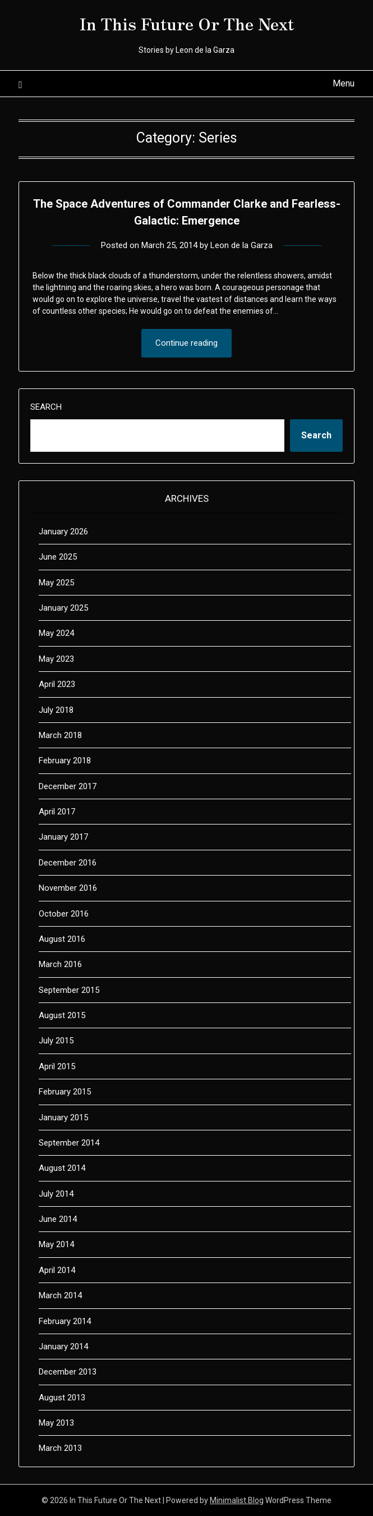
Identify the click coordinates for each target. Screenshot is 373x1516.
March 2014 (60, 1295)
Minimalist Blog (237, 1500)
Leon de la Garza (241, 245)
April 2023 (57, 684)
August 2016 (62, 939)
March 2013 (60, 1448)
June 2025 (58, 557)
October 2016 (64, 914)
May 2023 (56, 659)
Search (46, 407)
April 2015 (57, 1066)
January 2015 (63, 1117)
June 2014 (58, 1219)
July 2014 (56, 1194)
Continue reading (186, 343)
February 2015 (65, 1092)
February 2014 (65, 1321)
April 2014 (57, 1270)
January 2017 (63, 837)
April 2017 (57, 812)
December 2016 (67, 863)
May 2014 (56, 1244)
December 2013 (67, 1372)
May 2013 (56, 1423)
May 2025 (56, 583)
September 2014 (69, 1143)
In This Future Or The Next (187, 23)
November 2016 (68, 888)
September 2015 (69, 990)
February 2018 (65, 760)
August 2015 (62, 1015)
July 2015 (56, 1041)
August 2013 (62, 1398)
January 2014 (63, 1346)
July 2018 (56, 710)
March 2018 (60, 735)
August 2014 (62, 1168)
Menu (343, 83)
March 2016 (60, 964)
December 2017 (67, 786)
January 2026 (63, 531)
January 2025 (63, 608)
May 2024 (56, 633)
